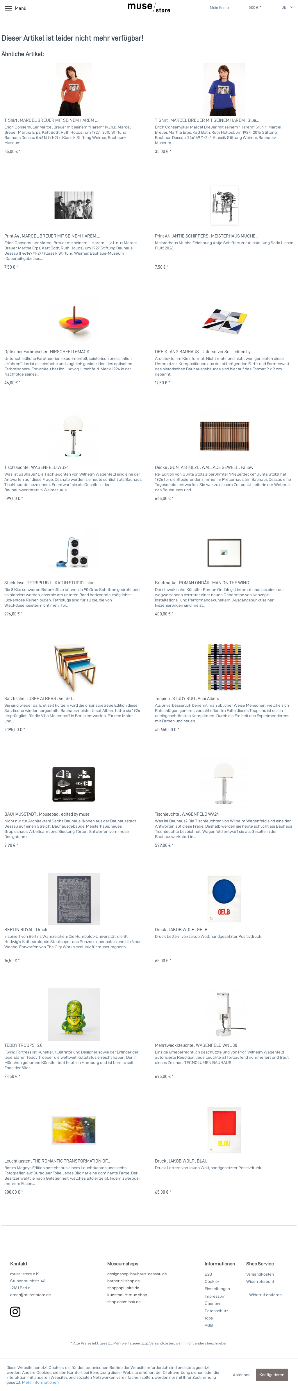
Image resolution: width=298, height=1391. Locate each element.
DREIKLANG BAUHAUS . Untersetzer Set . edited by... (204, 351)
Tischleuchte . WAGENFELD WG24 (36, 467)
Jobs (209, 1317)
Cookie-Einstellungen (217, 1285)
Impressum (215, 1296)
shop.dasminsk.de (124, 1301)
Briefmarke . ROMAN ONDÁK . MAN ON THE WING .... (204, 582)
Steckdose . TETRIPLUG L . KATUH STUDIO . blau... (50, 582)
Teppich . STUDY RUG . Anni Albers (187, 698)
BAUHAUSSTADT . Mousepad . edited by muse (47, 814)
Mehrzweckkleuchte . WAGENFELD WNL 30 (196, 1045)
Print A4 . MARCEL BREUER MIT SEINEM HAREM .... (52, 236)
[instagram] (15, 1311)
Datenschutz (216, 1310)
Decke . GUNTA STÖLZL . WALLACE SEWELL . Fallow (204, 467)
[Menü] (15, 8)
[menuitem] (216, 7)
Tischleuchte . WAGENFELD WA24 (187, 814)
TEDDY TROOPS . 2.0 (23, 1045)
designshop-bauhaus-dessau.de (137, 1273)
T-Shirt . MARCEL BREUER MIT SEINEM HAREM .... (51, 120)
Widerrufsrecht (260, 1281)
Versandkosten (260, 1274)
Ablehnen (242, 1374)
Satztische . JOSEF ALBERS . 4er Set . (39, 698)
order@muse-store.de (30, 1294)
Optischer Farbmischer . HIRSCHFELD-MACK (47, 351)
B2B (208, 1274)
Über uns (213, 1303)
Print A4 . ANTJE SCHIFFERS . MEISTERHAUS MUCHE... (206, 236)
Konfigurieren (271, 1374)
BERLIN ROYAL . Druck (25, 929)
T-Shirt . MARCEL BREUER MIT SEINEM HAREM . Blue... (207, 120)
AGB (209, 1325)
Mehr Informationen (40, 1382)
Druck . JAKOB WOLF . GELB (181, 929)
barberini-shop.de (123, 1280)
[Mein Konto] (215, 8)
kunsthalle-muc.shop (127, 1294)
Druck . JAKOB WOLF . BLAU (181, 1161)
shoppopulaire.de (123, 1287)
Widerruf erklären (265, 1294)
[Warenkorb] (249, 8)
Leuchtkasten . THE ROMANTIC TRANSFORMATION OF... (57, 1161)
